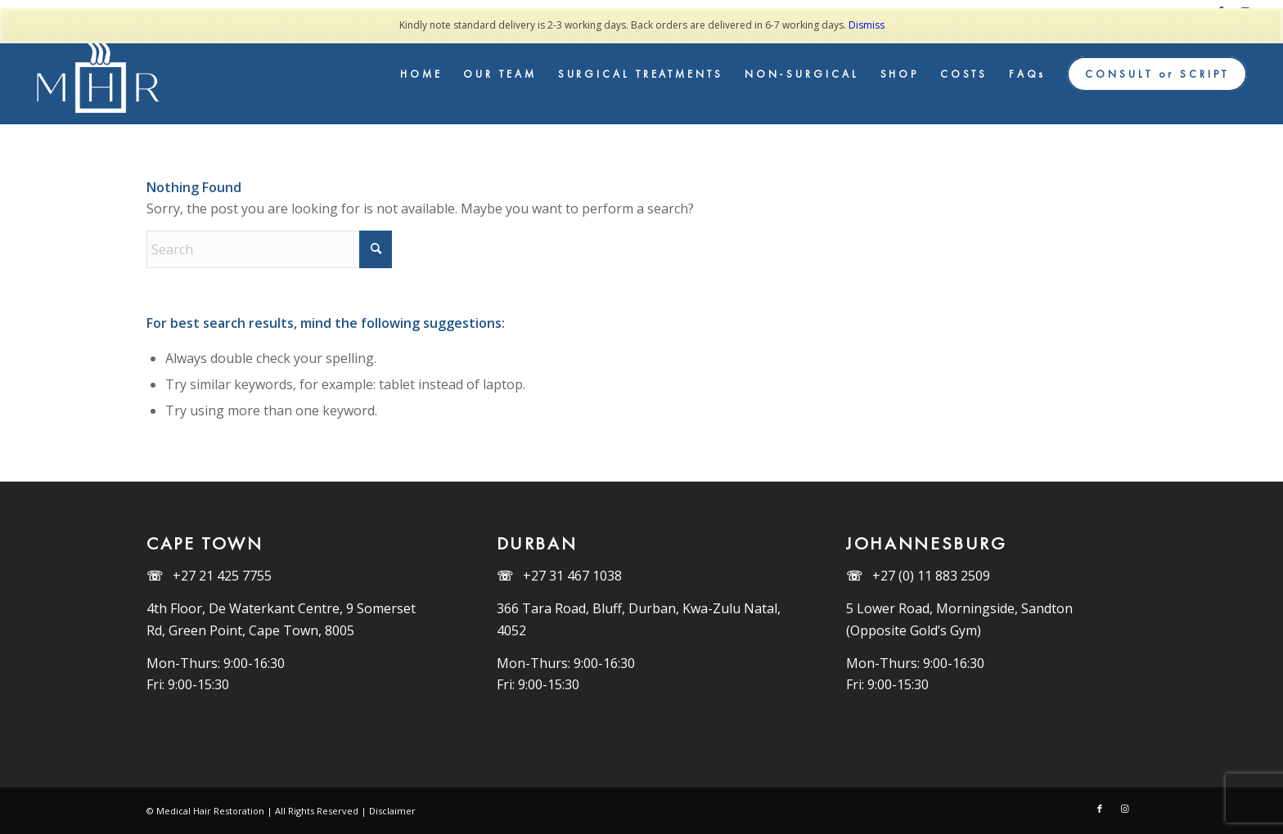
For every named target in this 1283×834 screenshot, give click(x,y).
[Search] (269, 249)
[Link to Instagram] (1124, 808)
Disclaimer (392, 811)
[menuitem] (421, 74)
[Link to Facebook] (1099, 808)
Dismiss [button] (867, 25)
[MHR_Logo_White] (100, 74)
